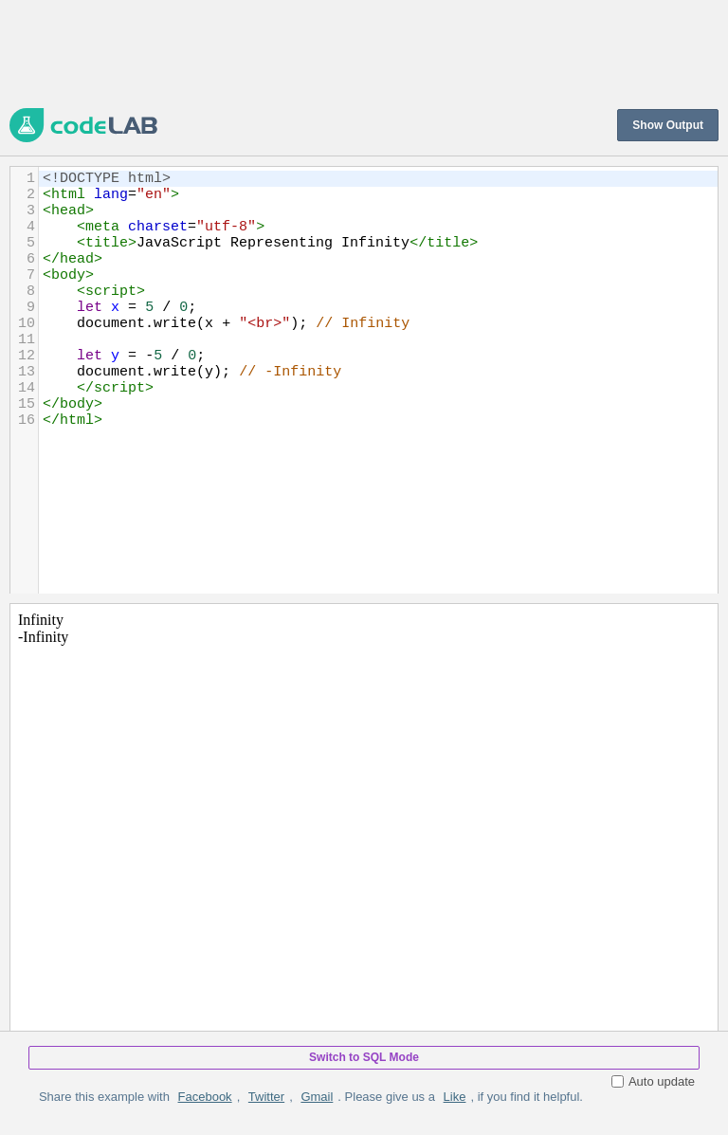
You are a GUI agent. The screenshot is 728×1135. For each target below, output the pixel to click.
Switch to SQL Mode (364, 1057)
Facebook (205, 1096)
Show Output (667, 125)
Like (455, 1096)
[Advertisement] (354, 52)
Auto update (653, 1081)
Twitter (266, 1096)
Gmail (316, 1096)
